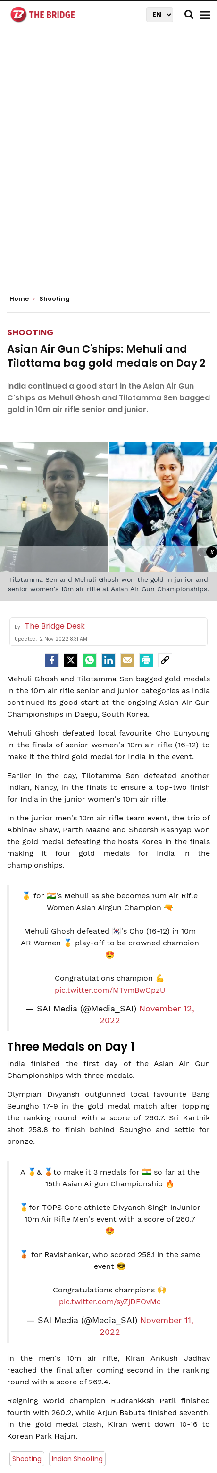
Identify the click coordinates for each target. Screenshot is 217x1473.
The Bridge (123, 1316)
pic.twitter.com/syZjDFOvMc (110, 1124)
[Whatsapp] (90, 483)
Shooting (30, 155)
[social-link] (165, 483)
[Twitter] (71, 483)
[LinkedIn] (108, 483)
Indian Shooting (77, 1282)
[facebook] (52, 483)
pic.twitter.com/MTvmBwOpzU (110, 813)
